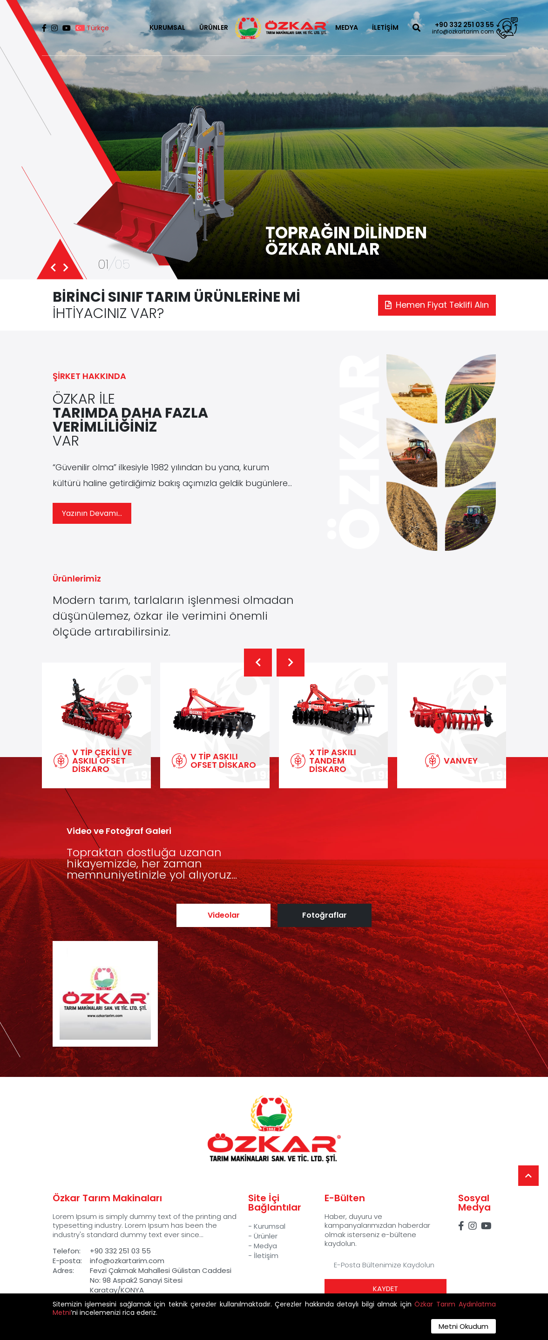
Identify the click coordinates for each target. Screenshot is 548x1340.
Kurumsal (269, 1226)
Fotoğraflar (324, 915)
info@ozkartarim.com (463, 31)
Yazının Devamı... (92, 513)
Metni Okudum (463, 1326)
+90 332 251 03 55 (464, 24)
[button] (258, 663)
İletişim (266, 1255)
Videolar (224, 915)
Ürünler (265, 1236)
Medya (265, 1246)
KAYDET (385, 1288)
